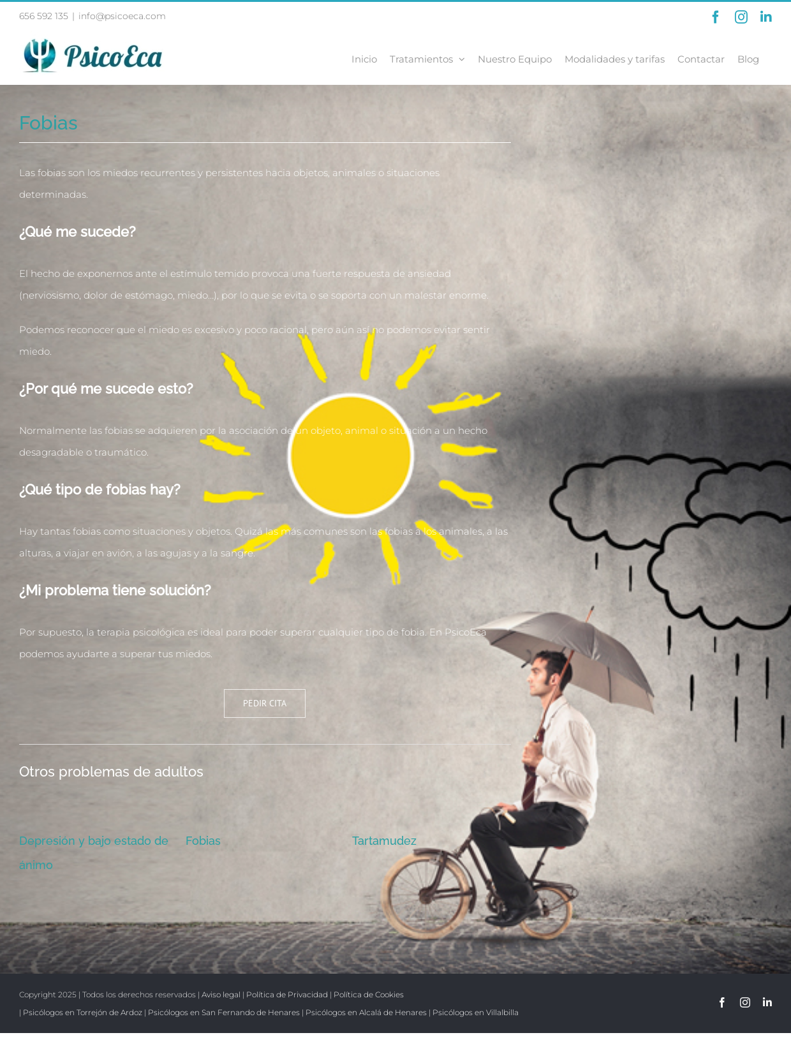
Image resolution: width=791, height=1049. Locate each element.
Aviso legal (221, 994)
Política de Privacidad (287, 994)
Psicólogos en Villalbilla (475, 1012)
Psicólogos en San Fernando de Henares (224, 1012)
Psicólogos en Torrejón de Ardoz (82, 1012)
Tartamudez (384, 840)
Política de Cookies (369, 994)
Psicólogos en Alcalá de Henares (366, 1012)
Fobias (203, 840)
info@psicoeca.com (122, 16)
